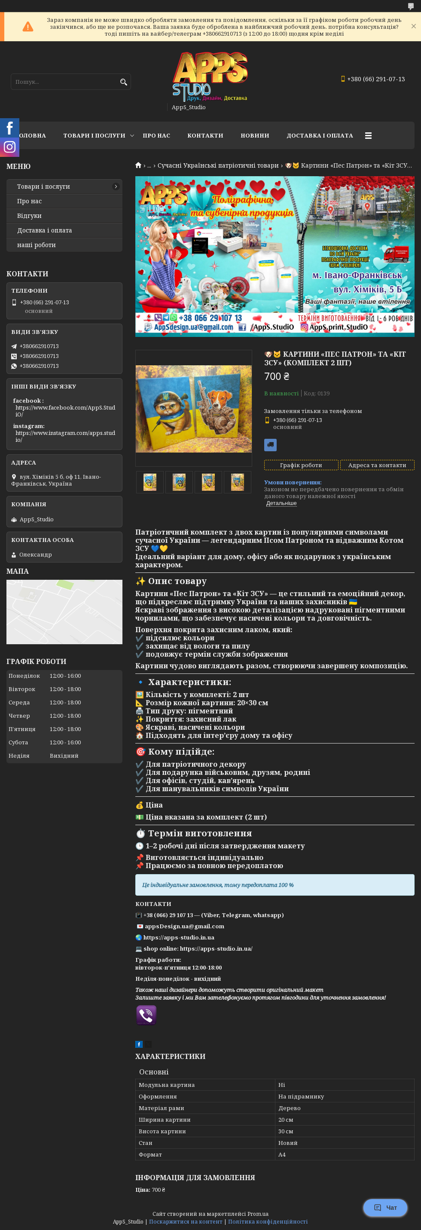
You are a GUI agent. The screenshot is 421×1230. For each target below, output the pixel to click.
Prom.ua (257, 1214)
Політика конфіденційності (268, 1221)
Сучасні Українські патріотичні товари (218, 165)
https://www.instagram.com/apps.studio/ (65, 436)
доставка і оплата (320, 135)
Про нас (156, 135)
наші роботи (36, 245)
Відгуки (29, 216)
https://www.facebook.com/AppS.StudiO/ (65, 411)
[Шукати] (123, 82)
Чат (385, 1208)
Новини (255, 135)
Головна (30, 135)
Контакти (205, 135)
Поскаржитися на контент (186, 1221)
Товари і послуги (94, 135)
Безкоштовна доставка (270, 445)
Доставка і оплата (44, 230)
